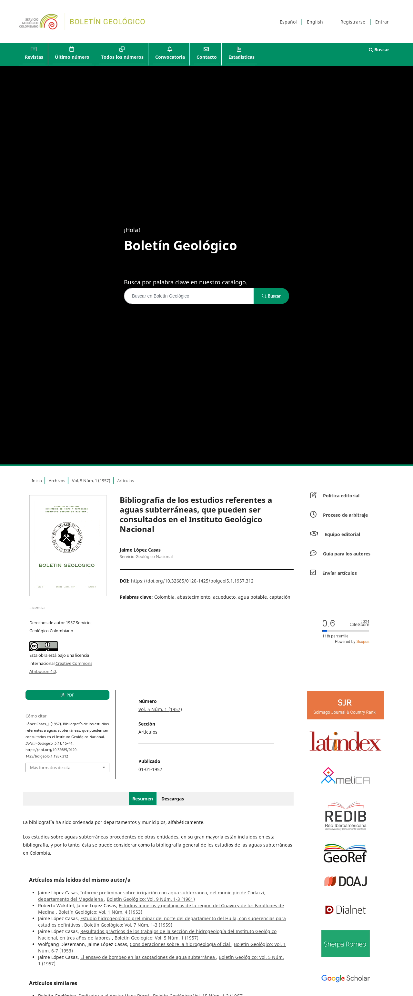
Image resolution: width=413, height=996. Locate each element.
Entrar (382, 22)
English (315, 22)
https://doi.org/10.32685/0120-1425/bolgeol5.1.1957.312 (192, 581)
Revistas (34, 57)
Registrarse (352, 22)
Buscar (379, 49)
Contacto (206, 57)
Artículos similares (53, 983)
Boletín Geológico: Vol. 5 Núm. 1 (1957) (156, 938)
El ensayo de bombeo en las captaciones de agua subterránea (148, 957)
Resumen (142, 799)
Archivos (57, 480)
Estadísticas (241, 57)
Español (288, 22)
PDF (69, 695)
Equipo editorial (342, 534)
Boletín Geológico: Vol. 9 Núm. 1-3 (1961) (151, 899)
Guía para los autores (346, 554)
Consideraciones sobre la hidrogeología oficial (180, 944)
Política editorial (341, 496)
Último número (72, 57)
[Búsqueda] (189, 296)
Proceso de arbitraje (345, 515)
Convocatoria (170, 57)
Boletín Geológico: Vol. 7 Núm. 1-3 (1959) (128, 925)
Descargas (172, 799)
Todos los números (122, 57)
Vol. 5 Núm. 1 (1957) (91, 480)
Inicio (37, 480)
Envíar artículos (339, 573)
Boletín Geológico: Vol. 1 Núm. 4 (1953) (100, 912)
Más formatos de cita (50, 767)
